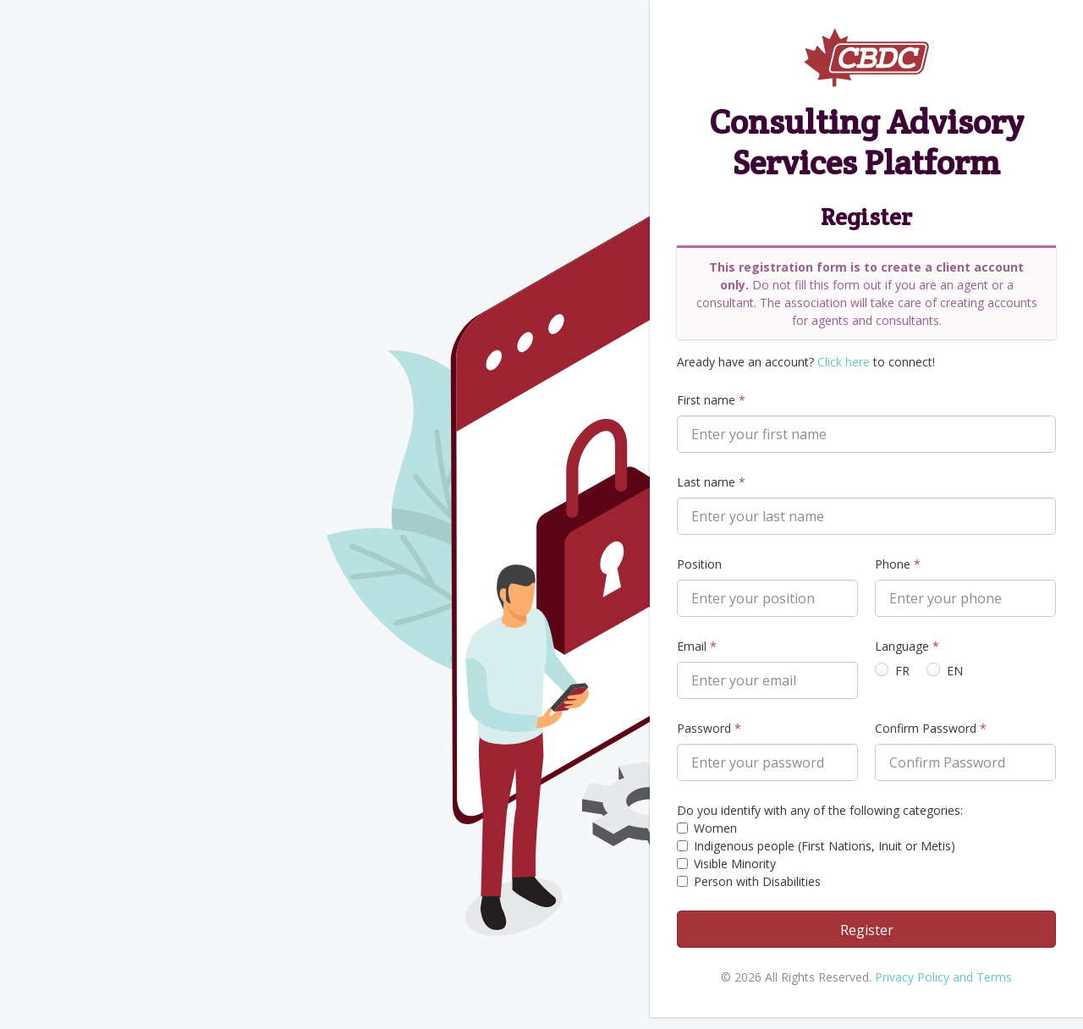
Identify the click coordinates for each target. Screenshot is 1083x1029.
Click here (843, 362)
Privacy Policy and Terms (943, 977)
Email (691, 646)
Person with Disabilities (757, 881)
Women (715, 828)
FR (902, 671)
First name (706, 400)
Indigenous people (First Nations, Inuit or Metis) (824, 846)
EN (955, 671)
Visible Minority (735, 864)
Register (866, 930)
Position (699, 564)
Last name (706, 482)
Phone (892, 564)
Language (902, 646)
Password (704, 728)
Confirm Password (925, 728)
